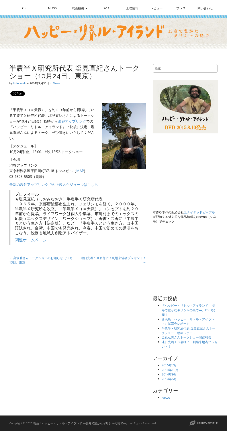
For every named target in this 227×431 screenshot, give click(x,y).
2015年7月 (169, 365)
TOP (23, 8)
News (52, 8)
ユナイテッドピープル (199, 212)
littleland (19, 83)
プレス (181, 8)
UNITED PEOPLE (207, 423)
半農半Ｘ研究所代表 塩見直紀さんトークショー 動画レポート (188, 330)
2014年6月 (169, 379)
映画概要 (79, 8)
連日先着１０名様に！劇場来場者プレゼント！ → (113, 260)
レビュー (156, 8)
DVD (105, 8)
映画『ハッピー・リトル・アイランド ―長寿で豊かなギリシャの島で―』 (81, 423)
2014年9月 (169, 374)
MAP (80, 170)
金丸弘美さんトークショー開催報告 (186, 337)
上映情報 (132, 8)
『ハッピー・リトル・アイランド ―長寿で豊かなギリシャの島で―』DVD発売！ (188, 310)
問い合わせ (205, 8)
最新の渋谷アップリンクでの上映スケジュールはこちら (53, 184)
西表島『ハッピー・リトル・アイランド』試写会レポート (188, 321)
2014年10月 (170, 370)
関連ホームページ (31, 239)
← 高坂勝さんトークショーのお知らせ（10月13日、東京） (41, 260)
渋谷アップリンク (72, 121)
